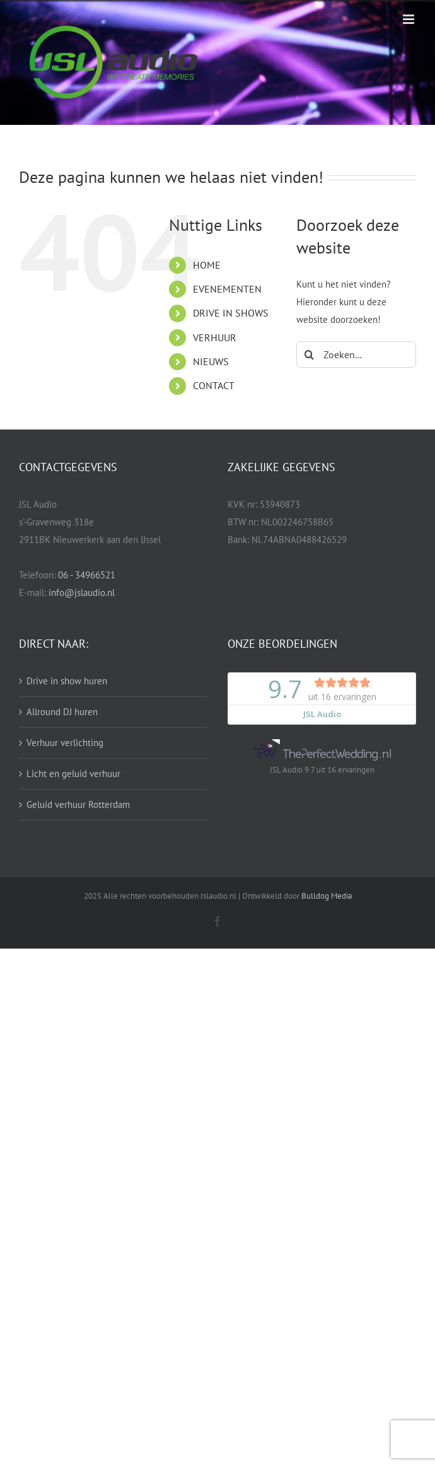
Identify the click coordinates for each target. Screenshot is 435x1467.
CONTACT (214, 385)
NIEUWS (211, 361)
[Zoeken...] (356, 354)
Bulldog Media (326, 896)
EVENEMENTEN (227, 289)
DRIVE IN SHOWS (231, 313)
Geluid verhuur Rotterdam (78, 804)
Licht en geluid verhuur (73, 774)
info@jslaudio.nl (82, 593)
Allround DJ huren (62, 712)
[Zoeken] (309, 354)
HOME (207, 265)
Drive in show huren (66, 681)
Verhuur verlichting (64, 743)
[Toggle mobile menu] (409, 19)
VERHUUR (214, 337)
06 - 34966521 (86, 575)
